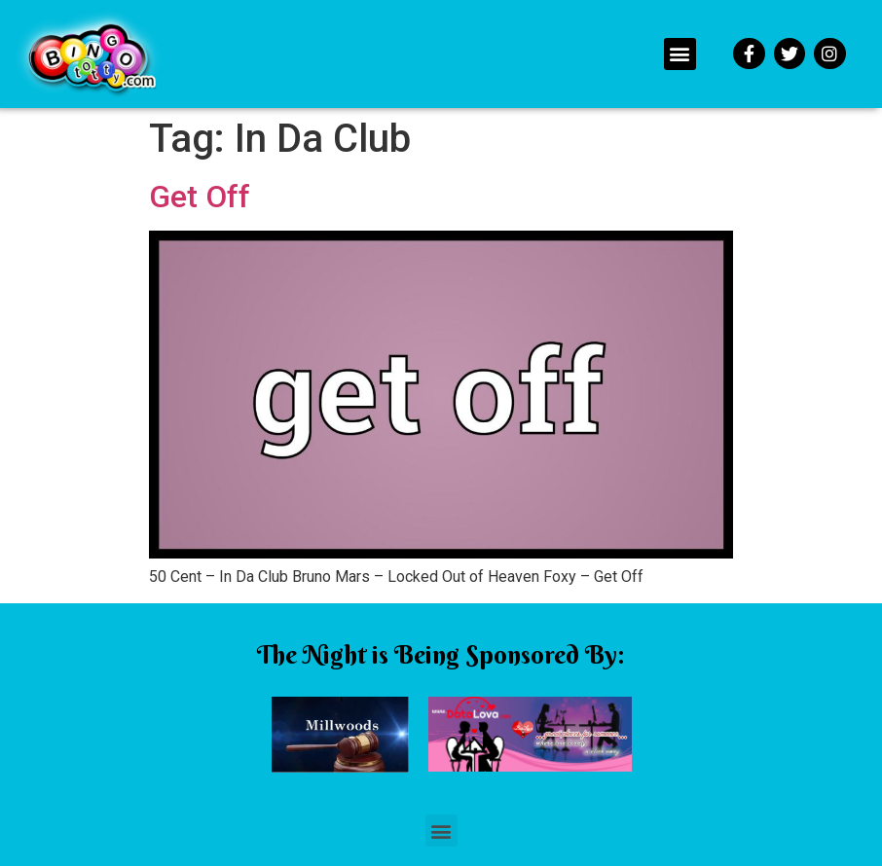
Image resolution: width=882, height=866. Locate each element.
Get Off (199, 196)
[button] (680, 54)
